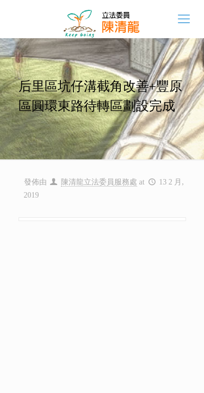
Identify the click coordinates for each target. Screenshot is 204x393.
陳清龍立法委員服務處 (99, 182)
